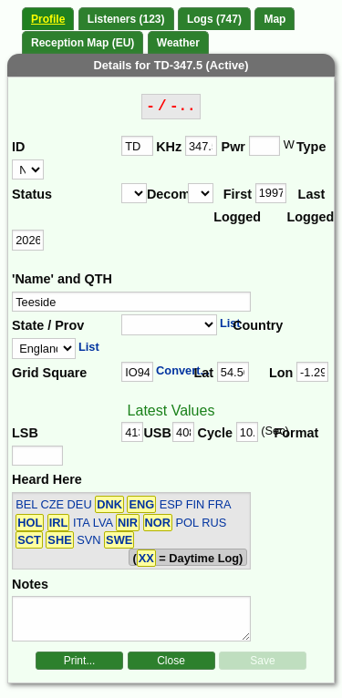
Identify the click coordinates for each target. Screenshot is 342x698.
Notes (30, 584)
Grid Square (49, 372)
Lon (281, 372)
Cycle (215, 433)
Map (274, 19)
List (230, 323)
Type (311, 146)
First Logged (233, 206)
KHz (168, 146)
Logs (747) (214, 19)
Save (262, 660)
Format (291, 433)
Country (256, 325)
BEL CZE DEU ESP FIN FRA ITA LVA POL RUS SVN (123, 522)
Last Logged (306, 206)
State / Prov (48, 325)
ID (18, 146)
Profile (48, 19)
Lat (203, 372)
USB (157, 433)
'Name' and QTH (62, 279)
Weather (178, 42)
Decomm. (167, 194)
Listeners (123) (126, 19)
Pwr (233, 146)
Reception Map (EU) (82, 42)
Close (171, 660)
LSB (25, 433)
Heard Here (47, 479)
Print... (80, 660)
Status (32, 194)
